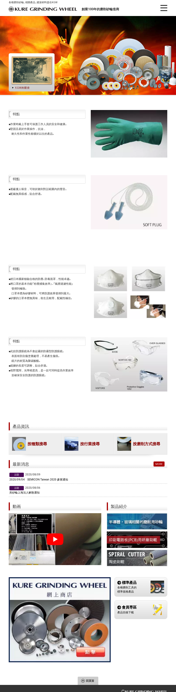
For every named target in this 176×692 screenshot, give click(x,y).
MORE (158, 463)
